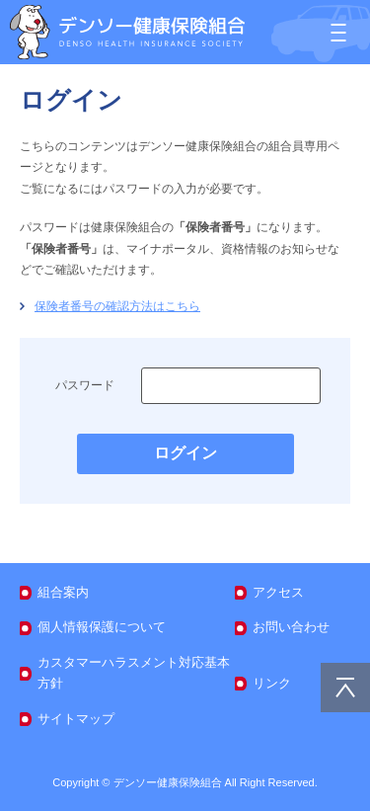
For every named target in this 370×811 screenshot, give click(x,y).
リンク (272, 683)
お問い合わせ (291, 626)
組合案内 (63, 592)
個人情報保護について (101, 626)
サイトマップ (75, 718)
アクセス (278, 592)
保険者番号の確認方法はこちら (117, 306)
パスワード (84, 385)
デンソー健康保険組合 (127, 32)
